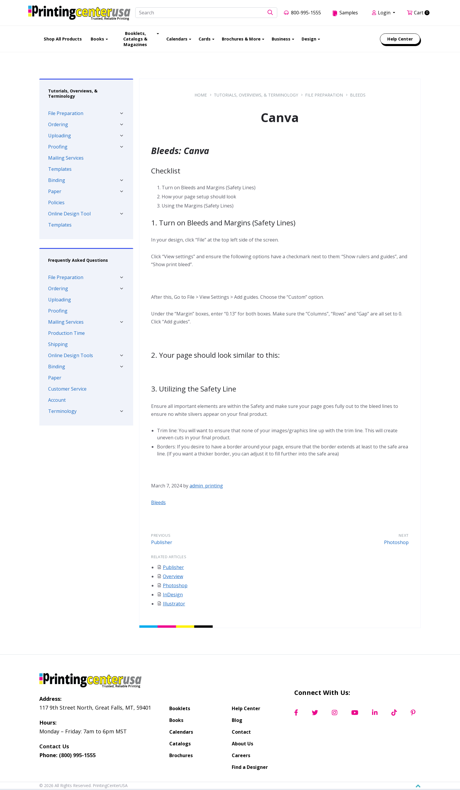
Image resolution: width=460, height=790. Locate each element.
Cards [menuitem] (205, 39)
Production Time (66, 333)
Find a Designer (250, 767)
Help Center (246, 708)
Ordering (58, 124)
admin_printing (206, 485)
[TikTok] (394, 713)
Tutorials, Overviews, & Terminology (256, 95)
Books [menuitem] (97, 39)
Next (404, 535)
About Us (242, 743)
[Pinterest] (413, 713)
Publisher (161, 542)
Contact (241, 732)
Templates (60, 169)
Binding (56, 180)
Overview (173, 576)
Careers (241, 755)
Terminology (62, 411)
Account (57, 400)
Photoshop (396, 542)
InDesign (173, 594)
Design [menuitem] (309, 39)
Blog (237, 720)
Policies (56, 202)
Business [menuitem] (281, 39)
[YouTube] (354, 713)
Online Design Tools (70, 355)
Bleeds (358, 95)
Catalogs (180, 743)
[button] (270, 13)
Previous (160, 535)
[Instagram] (334, 713)
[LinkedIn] (375, 713)
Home (201, 95)
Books (176, 720)
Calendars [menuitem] (176, 39)
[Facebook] (296, 713)
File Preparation (65, 113)
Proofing (57, 147)
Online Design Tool (69, 213)
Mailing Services (66, 158)
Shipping (58, 344)
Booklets (179, 708)
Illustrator (174, 603)
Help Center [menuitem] (400, 39)
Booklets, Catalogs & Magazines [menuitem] (135, 39)
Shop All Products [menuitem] (63, 39)
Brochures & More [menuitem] (241, 39)
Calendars (181, 732)
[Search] (206, 12)
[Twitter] (315, 713)
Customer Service (67, 389)
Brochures (181, 755)
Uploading (59, 135)
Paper (54, 191)
